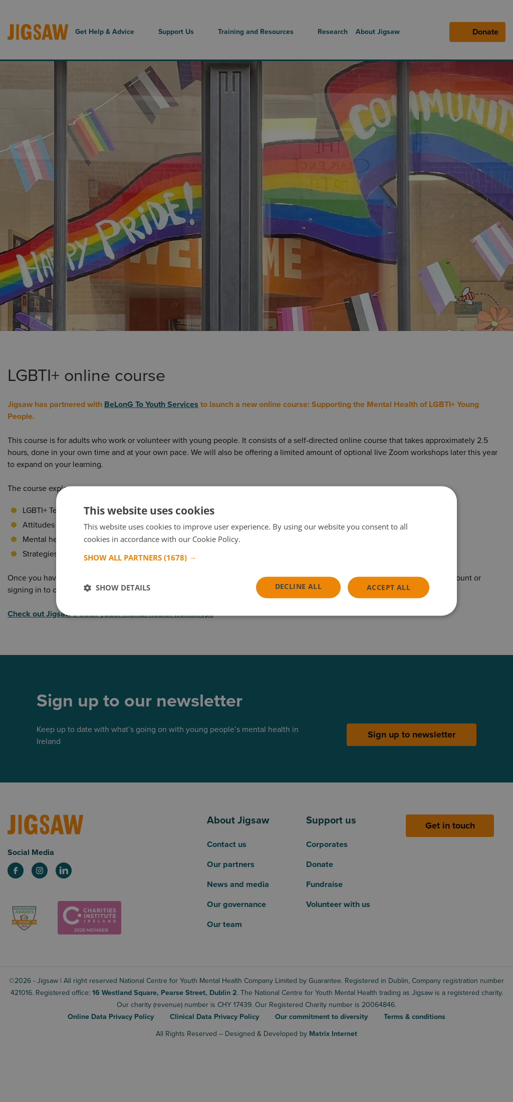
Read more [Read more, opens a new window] (261, 539)
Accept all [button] (388, 587)
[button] (256, 557)
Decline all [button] (298, 587)
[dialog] (256, 551)
